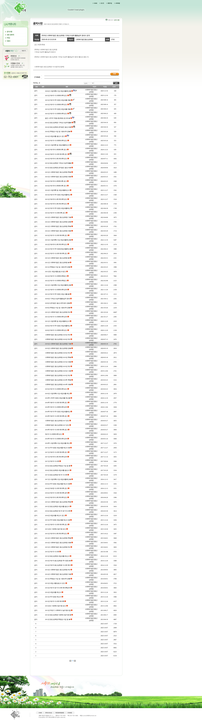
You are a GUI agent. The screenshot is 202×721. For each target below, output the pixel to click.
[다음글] (37, 77)
